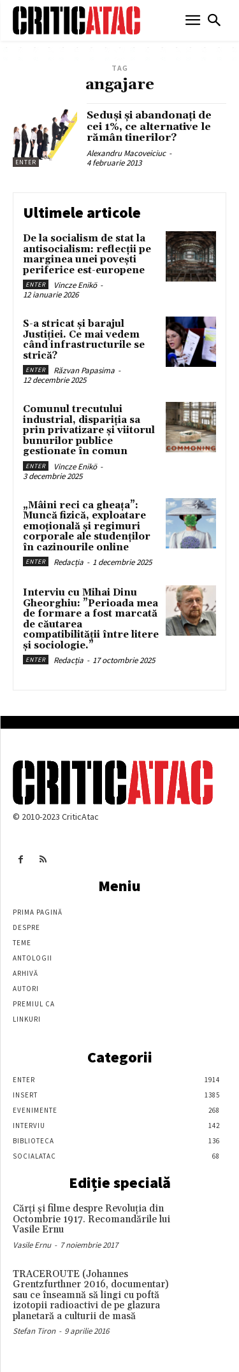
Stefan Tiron (34, 1331)
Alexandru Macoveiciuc (126, 153)
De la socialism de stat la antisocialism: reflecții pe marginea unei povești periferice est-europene (87, 254)
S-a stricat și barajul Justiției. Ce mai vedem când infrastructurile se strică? (84, 340)
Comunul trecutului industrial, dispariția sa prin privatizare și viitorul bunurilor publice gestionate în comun (89, 430)
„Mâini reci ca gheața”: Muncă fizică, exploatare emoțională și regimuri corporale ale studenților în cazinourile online (86, 526)
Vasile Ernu (32, 1245)
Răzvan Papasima (84, 370)
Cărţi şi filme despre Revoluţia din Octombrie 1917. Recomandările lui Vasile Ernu (91, 1219)
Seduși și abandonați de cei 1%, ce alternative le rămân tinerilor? (149, 126)
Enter (25, 162)
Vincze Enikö (75, 285)
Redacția (68, 562)
